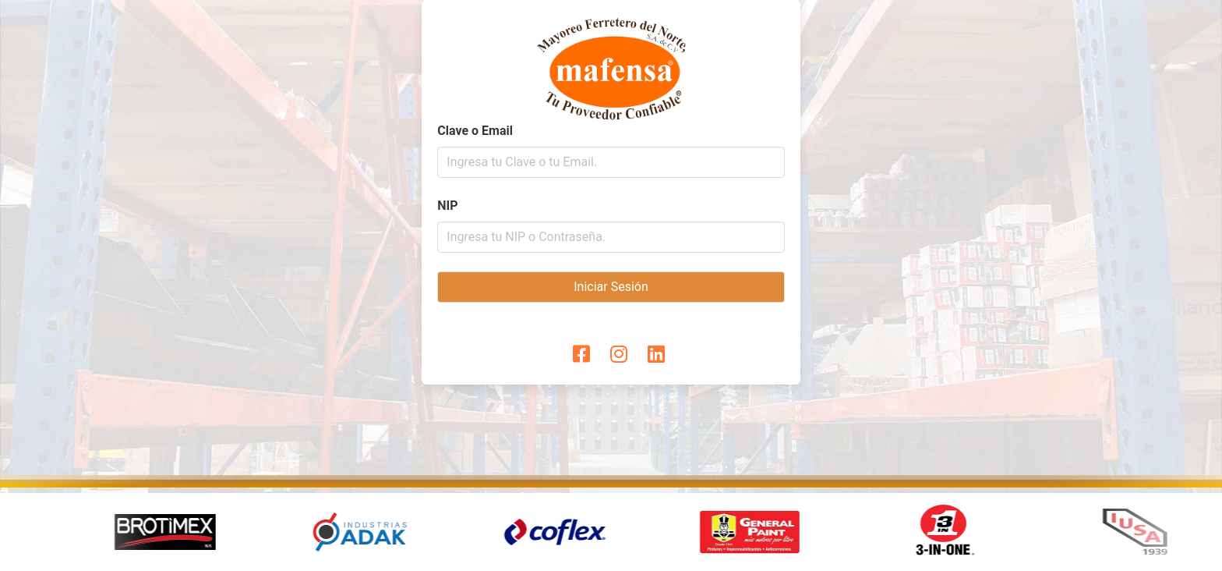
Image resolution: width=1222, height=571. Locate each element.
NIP (447, 205)
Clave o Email (475, 130)
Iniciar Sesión (611, 286)
